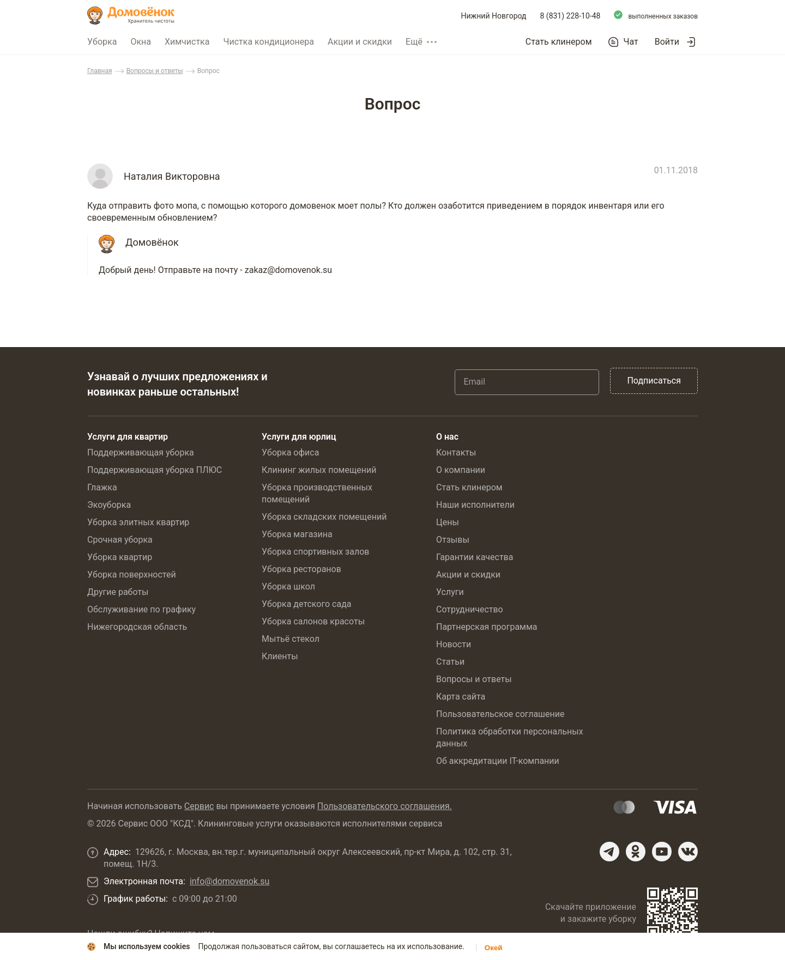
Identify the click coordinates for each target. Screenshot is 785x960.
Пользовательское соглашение (500, 714)
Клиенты (280, 656)
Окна (140, 42)
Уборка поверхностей (131, 574)
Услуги (450, 592)
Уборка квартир (119, 557)
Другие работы (118, 592)
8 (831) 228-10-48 (570, 15)
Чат (631, 42)
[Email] (527, 382)
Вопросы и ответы (154, 71)
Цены (447, 522)
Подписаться (654, 380)
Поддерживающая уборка (140, 452)
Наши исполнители (475, 505)
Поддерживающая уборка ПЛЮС (154, 470)
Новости (453, 644)
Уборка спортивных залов (315, 551)
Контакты (456, 452)
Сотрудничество (469, 609)
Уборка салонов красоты (313, 621)
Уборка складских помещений (324, 517)
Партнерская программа (487, 627)
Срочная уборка (120, 539)
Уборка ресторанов (301, 569)
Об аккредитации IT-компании (497, 761)
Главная (99, 71)
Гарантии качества (474, 557)
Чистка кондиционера (268, 42)
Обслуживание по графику (141, 609)
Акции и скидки (360, 42)
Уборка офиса (290, 452)
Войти (667, 42)
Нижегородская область (137, 627)
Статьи (450, 662)
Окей (494, 948)
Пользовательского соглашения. (384, 806)
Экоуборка (109, 505)
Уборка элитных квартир (138, 522)
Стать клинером (559, 42)
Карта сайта (460, 696)
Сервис (199, 806)
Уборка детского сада (307, 604)
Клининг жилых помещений (319, 470)
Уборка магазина (297, 534)
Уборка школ (288, 586)
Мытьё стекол (290, 639)
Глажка (102, 487)
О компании (460, 470)
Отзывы (452, 539)
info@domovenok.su (229, 881)
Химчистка (187, 42)
